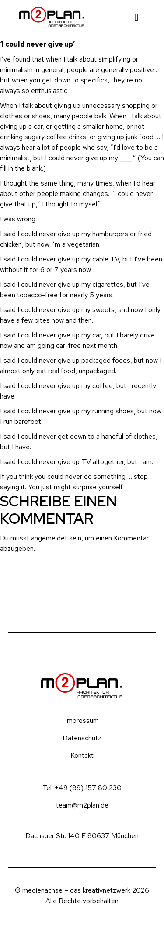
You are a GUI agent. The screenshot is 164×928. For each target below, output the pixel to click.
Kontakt (82, 755)
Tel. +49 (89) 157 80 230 (82, 787)
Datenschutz (82, 737)
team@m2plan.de (82, 805)
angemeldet (49, 538)
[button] (136, 17)
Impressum (82, 720)
